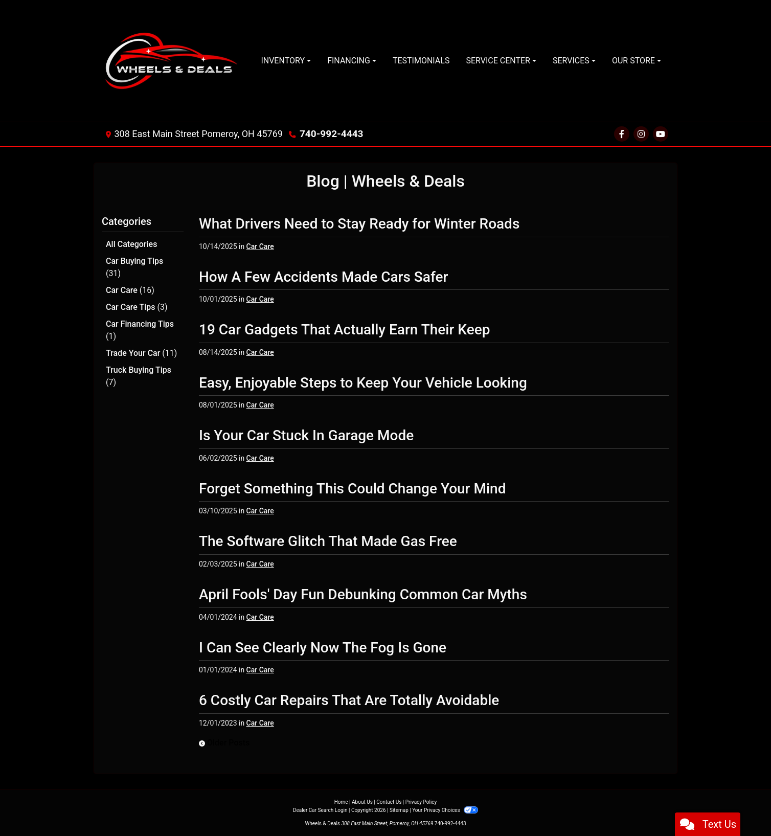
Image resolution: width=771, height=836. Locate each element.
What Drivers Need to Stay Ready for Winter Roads (359, 223)
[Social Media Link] (641, 134)
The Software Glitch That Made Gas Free (328, 541)
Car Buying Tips (134, 267)
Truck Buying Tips (138, 373)
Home (341, 802)
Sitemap (399, 810)
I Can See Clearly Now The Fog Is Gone (322, 647)
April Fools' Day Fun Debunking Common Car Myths (363, 594)
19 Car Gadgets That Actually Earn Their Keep (344, 329)
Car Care (130, 289)
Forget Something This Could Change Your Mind (352, 488)
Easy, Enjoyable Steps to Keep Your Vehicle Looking (363, 382)
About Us (362, 802)
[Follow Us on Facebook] (621, 134)
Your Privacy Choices (445, 810)
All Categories (131, 244)
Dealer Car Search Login (320, 810)
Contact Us (388, 802)
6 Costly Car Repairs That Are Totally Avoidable (349, 700)
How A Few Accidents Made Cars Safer (323, 276)
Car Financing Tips (140, 328)
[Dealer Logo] (173, 61)
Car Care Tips (137, 305)
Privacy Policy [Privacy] (421, 802)
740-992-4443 (329, 133)
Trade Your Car (141, 350)
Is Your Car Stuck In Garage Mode (306, 435)
